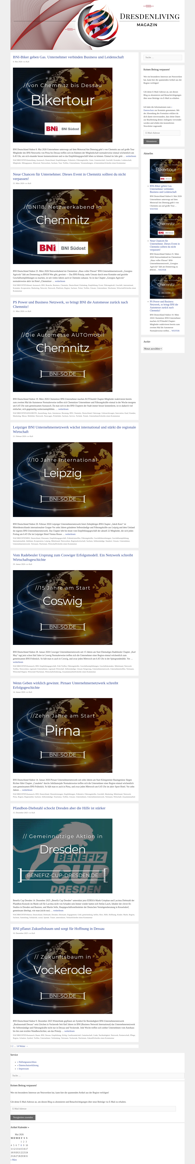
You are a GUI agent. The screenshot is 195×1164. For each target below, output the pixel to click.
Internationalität (19, 541)
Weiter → (23, 1046)
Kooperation (25, 288)
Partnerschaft (124, 1035)
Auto (49, 413)
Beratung (65, 413)
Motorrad (36, 163)
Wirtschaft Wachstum (36, 672)
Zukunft (90, 1038)
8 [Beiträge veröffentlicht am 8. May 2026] (21, 1145)
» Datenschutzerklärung (27, 1065)
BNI (43, 285)
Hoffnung (112, 915)
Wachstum (112, 288)
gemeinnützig (87, 915)
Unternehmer (102, 288)
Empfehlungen (61, 160)
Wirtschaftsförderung (53, 672)
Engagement (72, 915)
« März (13, 1160)
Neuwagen (48, 416)
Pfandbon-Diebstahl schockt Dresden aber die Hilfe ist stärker (59, 808)
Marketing (35, 288)
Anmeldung (31, 160)
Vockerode (73, 1038)
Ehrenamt (45, 538)
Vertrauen (34, 544)
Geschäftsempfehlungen (89, 666)
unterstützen (60, 917)
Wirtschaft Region (20, 672)
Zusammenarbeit (68, 672)
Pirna (15, 797)
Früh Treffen (62, 666)
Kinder (119, 915)
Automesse (56, 413)
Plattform (59, 288)
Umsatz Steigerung (84, 669)
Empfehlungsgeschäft (58, 538)
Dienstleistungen (56, 794)
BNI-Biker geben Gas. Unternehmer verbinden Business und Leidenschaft (68, 57)
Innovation (119, 413)
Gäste (91, 160)
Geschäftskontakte (107, 666)
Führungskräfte (82, 160)
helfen (96, 915)
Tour (60, 163)
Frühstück (71, 160)
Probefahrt (57, 416)
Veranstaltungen (87, 163)
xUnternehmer (99, 163)
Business (56, 285)
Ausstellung (42, 413)
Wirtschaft (121, 288)
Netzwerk (51, 288)
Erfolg (64, 1035)
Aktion (29, 915)
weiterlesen (131, 156)
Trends (85, 416)
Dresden (54, 915)
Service (72, 416)
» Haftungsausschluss (27, 1062)
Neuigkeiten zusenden (23, 1117)
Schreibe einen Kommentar (115, 163)
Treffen (65, 163)
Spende (46, 917)
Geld (79, 915)
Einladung (83, 285)
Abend (29, 285)
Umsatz (93, 288)
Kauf (126, 413)
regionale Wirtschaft (56, 669)
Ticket (80, 288)
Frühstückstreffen (73, 538)
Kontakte (117, 160)
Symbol (30, 1038)
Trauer (52, 917)
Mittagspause (27, 163)
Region (67, 288)
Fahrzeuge (97, 413)
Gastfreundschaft (74, 1035)
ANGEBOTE (32, 413)
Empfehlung (93, 285)
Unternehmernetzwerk (21, 544)
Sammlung (24, 917)
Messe (24, 416)
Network (43, 288)
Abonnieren (151, 141)
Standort (108, 541)
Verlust (69, 917)
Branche (49, 285)
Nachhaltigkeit (104, 1035)
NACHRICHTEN (20, 160)
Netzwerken (45, 163)
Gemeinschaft (99, 160)
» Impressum (23, 1068)
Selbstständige (99, 541)
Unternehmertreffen (117, 669)
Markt (125, 915)
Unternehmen (74, 163)
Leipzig (47, 541)
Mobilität (31, 416)
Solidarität (33, 917)
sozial (40, 917)
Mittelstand (55, 541)
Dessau (48, 1035)
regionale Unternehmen (39, 669)
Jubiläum (29, 541)
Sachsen (54, 163)
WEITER (154, 209)
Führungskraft (109, 285)
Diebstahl (47, 915)
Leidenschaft (126, 160)
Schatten (22, 1038)
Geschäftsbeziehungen (102, 538)
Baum (37, 1035)
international (128, 285)
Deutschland (50, 160)
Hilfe (106, 915)
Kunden (132, 413)
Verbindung (55, 1038)
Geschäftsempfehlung (120, 538)
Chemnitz (64, 285)
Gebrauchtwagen (107, 413)
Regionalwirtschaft (78, 541)
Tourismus (58, 797)
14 (18, 1046)
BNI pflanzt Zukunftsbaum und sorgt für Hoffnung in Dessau (58, 928)
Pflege (132, 1035)
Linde (95, 1035)
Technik (79, 416)
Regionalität (29, 797)
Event (100, 285)
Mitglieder (17, 163)
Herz (101, 915)
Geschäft (109, 160)
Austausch (40, 160)
